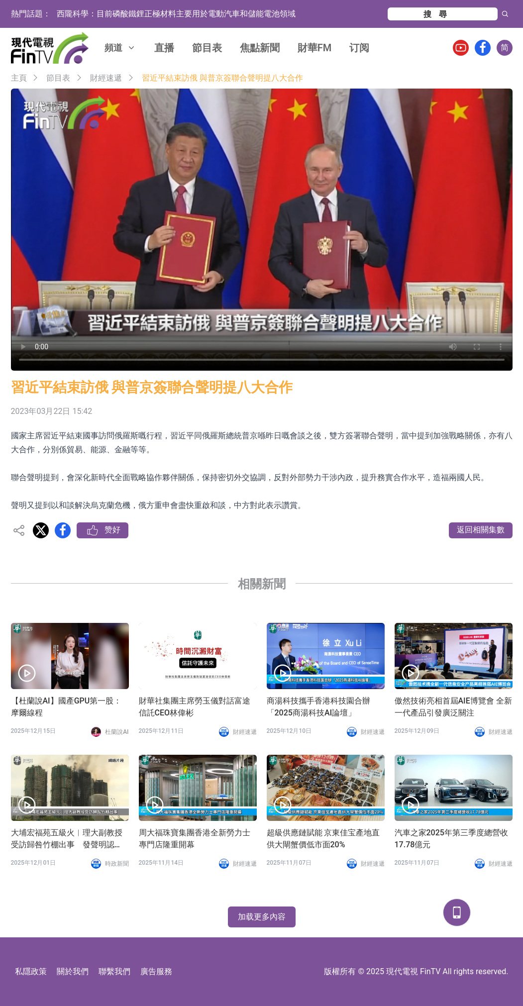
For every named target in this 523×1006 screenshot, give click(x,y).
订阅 (359, 48)
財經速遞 (106, 78)
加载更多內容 (262, 916)
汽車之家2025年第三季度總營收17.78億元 (451, 838)
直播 (164, 48)
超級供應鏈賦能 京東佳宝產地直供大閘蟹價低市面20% (323, 838)
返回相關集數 (481, 529)
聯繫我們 (114, 971)
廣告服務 (156, 971)
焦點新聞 (260, 48)
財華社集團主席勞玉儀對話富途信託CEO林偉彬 (194, 706)
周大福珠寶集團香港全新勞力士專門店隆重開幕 (194, 838)
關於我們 (73, 971)
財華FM (315, 48)
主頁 (19, 78)
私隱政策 (31, 971)
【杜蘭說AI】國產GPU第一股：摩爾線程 (66, 706)
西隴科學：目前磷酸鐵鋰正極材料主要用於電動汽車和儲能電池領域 (176, 13)
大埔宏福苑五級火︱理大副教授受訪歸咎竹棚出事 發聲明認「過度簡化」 (66, 839)
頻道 (120, 47)
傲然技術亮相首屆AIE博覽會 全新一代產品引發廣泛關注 (453, 706)
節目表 (207, 48)
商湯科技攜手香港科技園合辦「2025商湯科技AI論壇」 (318, 706)
